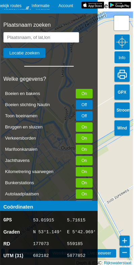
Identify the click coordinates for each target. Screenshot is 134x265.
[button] (121, 23)
